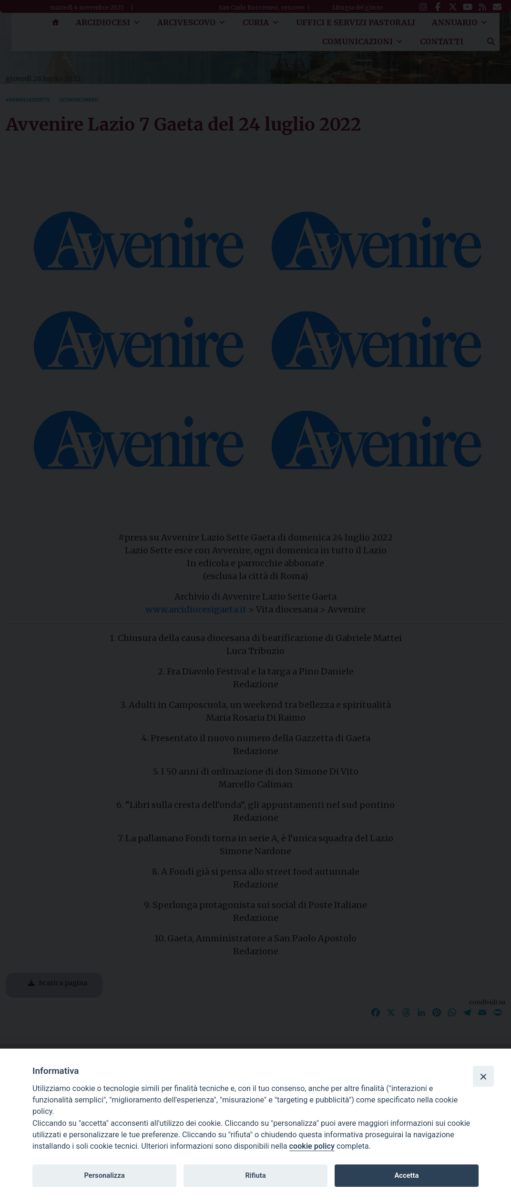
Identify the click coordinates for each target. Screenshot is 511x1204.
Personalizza (104, 1175)
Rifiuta (255, 1175)
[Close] (483, 1076)
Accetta (406, 1175)
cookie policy (312, 1146)
